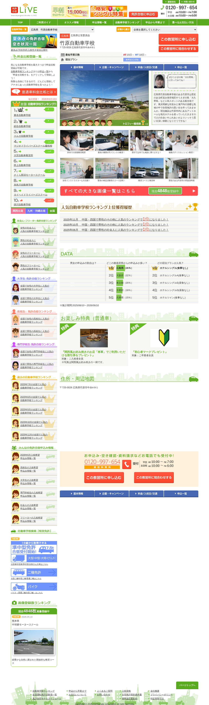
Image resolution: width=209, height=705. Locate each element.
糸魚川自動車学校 (23, 184)
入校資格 (126, 691)
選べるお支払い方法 (183, 22)
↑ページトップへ (187, 685)
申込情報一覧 (99, 22)
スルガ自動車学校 (23, 136)
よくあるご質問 (104, 691)
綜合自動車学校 (22, 126)
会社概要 (170, 2)
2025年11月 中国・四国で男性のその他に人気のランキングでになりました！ (116, 219)
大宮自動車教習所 (23, 155)
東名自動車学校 (22, 115)
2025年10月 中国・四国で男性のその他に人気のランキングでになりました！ (116, 224)
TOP (20, 22)
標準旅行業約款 (129, 698)
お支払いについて (77, 694)
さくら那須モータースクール (29, 175)
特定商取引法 (157, 698)
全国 (52, 210)
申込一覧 (44, 71)
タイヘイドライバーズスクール (30, 194)
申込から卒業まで (155, 22)
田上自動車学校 (22, 165)
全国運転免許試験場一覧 (44, 694)
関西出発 (18, 210)
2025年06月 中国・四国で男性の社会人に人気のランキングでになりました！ (116, 229)
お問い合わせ (188, 2)
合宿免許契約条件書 (132, 694)
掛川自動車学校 (22, 204)
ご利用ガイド (43, 22)
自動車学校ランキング (127, 22)
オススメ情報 (71, 22)
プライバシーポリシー (161, 694)
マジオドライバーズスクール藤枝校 (33, 145)
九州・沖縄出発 (36, 210)
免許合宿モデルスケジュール (46, 698)
